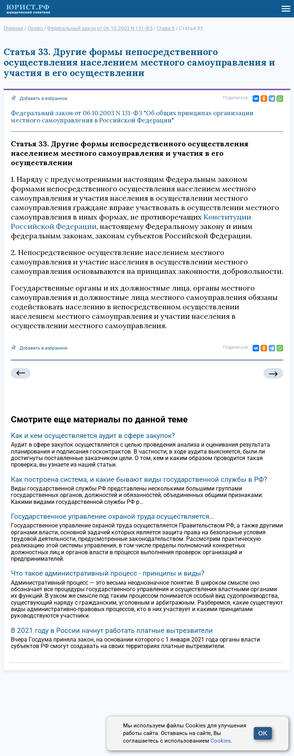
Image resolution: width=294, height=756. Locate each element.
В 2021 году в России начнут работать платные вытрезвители (112, 630)
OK (263, 733)
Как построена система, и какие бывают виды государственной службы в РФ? (139, 479)
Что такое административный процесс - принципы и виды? (107, 573)
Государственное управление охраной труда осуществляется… (112, 516)
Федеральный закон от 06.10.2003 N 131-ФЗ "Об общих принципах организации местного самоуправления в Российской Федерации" (132, 116)
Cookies (221, 741)
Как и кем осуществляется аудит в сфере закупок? (93, 435)
